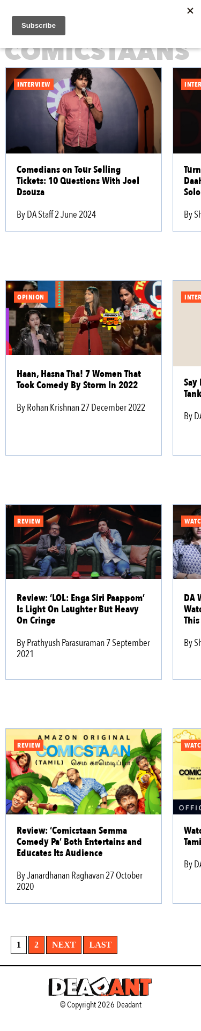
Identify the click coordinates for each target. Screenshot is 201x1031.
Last (100, 944)
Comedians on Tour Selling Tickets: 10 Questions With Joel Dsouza (78, 181)
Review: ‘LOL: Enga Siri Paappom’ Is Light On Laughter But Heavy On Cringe (81, 609)
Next (64, 944)
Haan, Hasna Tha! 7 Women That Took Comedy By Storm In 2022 (79, 379)
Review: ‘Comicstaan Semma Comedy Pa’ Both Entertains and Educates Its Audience (79, 842)
